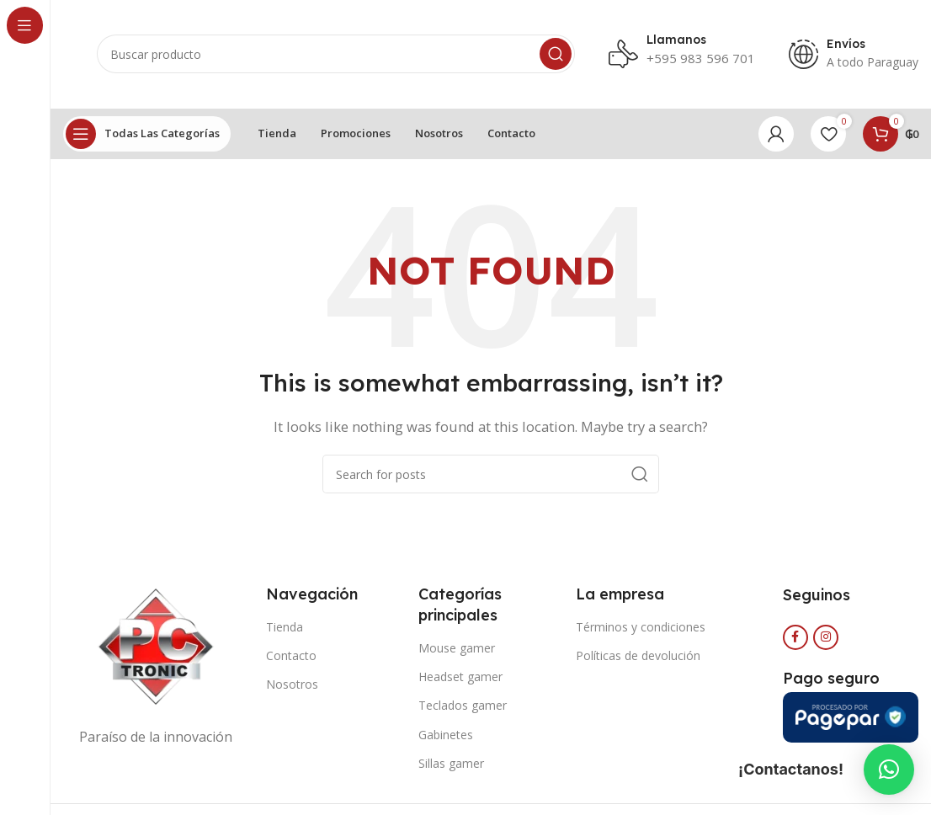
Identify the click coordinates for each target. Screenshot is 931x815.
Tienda (284, 627)
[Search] (336, 54)
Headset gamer (460, 677)
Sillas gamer (451, 763)
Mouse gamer (456, 648)
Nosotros (292, 685)
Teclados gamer (462, 706)
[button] (889, 769)
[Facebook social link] (795, 637)
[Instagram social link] (825, 637)
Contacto (291, 655)
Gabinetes (445, 735)
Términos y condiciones (640, 627)
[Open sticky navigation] (147, 134)
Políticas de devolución (638, 655)
